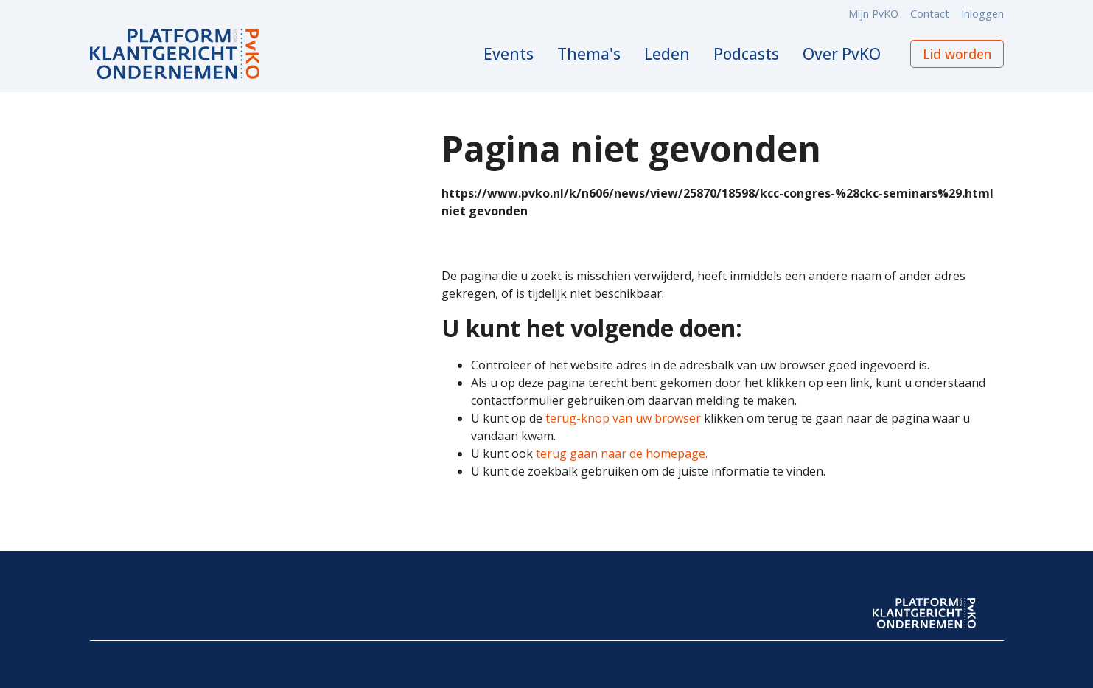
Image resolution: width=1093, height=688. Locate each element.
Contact (929, 14)
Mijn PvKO (873, 14)
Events (508, 54)
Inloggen (982, 14)
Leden (667, 54)
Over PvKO (842, 54)
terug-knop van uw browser (623, 418)
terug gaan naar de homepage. (622, 453)
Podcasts (746, 54)
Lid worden (957, 54)
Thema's (589, 54)
